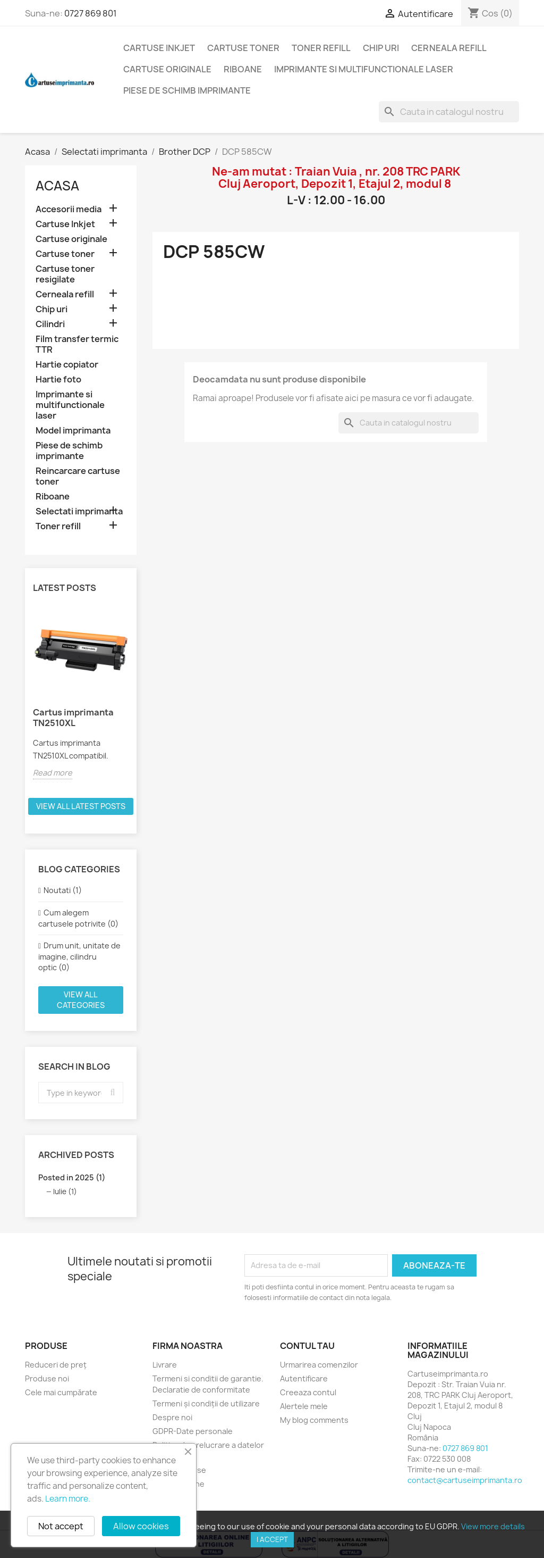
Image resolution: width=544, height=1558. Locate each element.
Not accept (60, 1526)
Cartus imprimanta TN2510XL (73, 717)
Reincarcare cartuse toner (78, 476)
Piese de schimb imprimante (187, 90)
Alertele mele (304, 1406)
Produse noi (47, 1378)
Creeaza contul (308, 1392)
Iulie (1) (65, 1191)
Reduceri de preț (56, 1365)
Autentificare (304, 1378)
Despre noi (172, 1417)
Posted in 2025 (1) (71, 1177)
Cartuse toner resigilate (65, 274)
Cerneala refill (449, 48)
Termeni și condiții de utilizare (206, 1403)
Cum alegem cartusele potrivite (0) (78, 918)
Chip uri (381, 48)
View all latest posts (80, 806)
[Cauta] (449, 111)
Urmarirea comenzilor (319, 1365)
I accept (272, 1539)
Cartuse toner (243, 48)
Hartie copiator (67, 364)
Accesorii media (68, 209)
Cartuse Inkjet (159, 48)
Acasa (57, 186)
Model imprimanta (73, 430)
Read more (52, 773)
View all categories (81, 999)
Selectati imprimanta (79, 511)
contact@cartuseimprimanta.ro (464, 1480)
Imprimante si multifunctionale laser (363, 69)
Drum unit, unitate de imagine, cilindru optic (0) (79, 956)
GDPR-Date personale (192, 1431)
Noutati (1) (63, 890)
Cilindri (50, 324)
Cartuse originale (167, 69)
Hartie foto (58, 379)
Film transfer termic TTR (77, 344)
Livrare (164, 1365)
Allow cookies (141, 1526)
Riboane (243, 69)
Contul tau (307, 1346)
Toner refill (321, 48)
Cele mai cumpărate (61, 1392)
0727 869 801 (90, 13)
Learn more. (67, 1498)
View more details (493, 1526)
